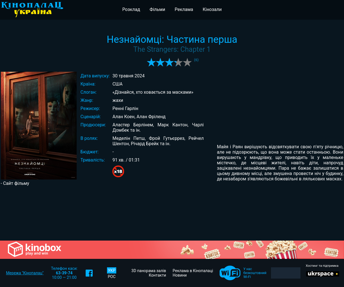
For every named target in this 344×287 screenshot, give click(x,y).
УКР (111, 270)
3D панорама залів (148, 270)
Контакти (157, 275)
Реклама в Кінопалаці (193, 270)
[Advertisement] (172, 213)
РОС (112, 276)
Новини (180, 275)
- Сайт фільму (15, 183)
